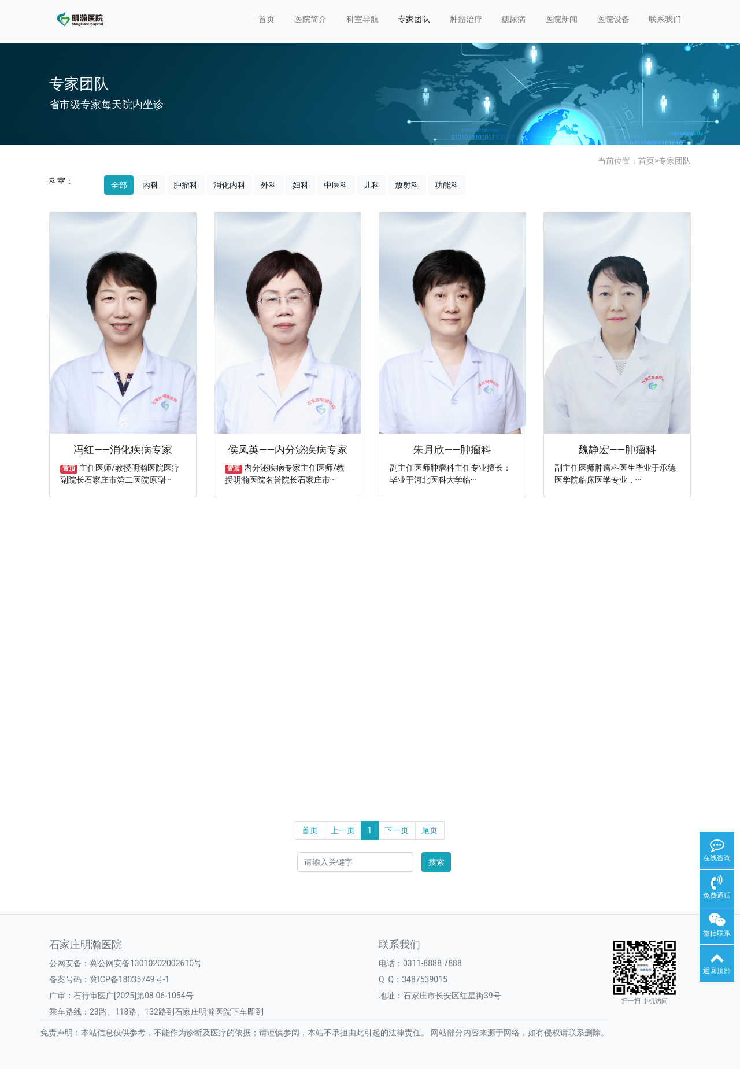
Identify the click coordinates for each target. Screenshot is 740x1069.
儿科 (372, 185)
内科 (150, 185)
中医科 (336, 185)
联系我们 (665, 19)
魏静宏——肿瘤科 (617, 450)
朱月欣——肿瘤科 (452, 450)
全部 (119, 185)
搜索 (436, 862)
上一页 (343, 830)
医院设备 (613, 19)
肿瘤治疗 (466, 19)
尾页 (429, 830)
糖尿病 (513, 19)
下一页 (396, 830)
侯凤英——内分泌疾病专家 (287, 450)
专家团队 (414, 19)
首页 (266, 19)
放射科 (407, 185)
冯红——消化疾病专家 (122, 450)
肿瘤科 (185, 185)
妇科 (301, 185)
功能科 (447, 185)
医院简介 (310, 19)
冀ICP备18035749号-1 (129, 979)
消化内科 (229, 185)
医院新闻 (561, 19)
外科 (269, 185)
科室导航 (362, 19)
